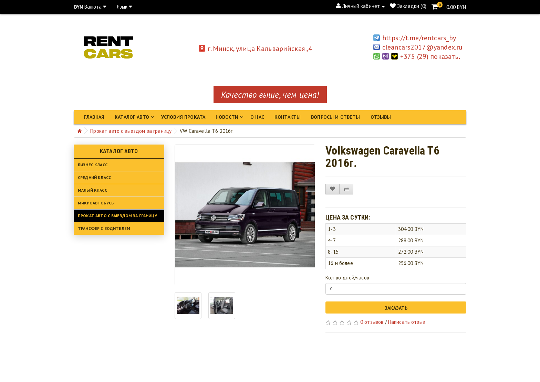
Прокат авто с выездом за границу (131, 131)
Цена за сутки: (347, 217)
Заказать (396, 308)
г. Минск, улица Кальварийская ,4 (255, 48)
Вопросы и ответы (335, 117)
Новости (227, 117)
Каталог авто (132, 117)
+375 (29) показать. (431, 56)
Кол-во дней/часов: (348, 277)
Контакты (287, 117)
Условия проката (183, 117)
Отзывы (381, 117)
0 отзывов (371, 322)
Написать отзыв (406, 322)
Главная (94, 117)
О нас (257, 117)
